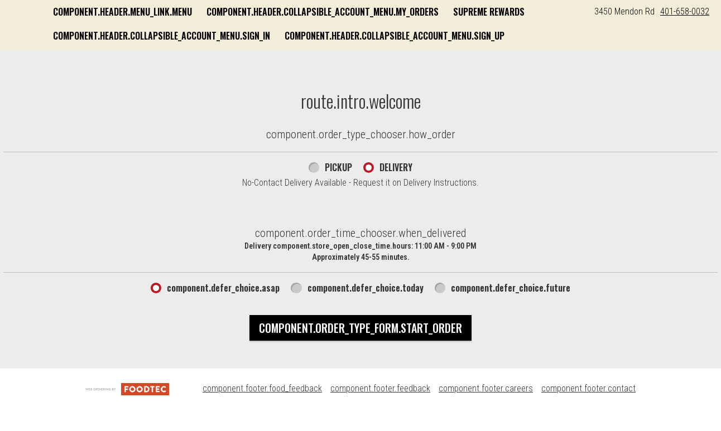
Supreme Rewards (200, 35)
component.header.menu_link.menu (234, 11)
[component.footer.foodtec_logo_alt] (127, 410)
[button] (78, 26)
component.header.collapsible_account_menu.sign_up (274, 59)
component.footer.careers (486, 410)
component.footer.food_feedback (262, 410)
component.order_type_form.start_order (360, 349)
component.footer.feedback (380, 410)
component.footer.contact (588, 410)
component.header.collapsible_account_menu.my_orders (434, 11)
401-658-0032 (684, 11)
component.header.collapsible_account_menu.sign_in (359, 35)
